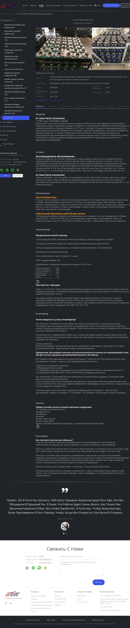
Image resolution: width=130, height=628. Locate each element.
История (51, 106)
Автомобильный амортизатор (15, 38)
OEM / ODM (81, 596)
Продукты (33, 5)
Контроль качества (70, 5)
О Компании (8, 118)
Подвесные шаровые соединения (12, 74)
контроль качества (9, 126)
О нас (41, 5)
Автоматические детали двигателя (13, 112)
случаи (4, 139)
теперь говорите (111, 5)
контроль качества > (57, 100)
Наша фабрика (7, 122)
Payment (110, 106)
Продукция (8, 20)
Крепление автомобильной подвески (14, 26)
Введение (40, 106)
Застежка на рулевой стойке (14, 93)
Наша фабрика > (42, 100)
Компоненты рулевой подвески (12, 32)
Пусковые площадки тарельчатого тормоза (14, 105)
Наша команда (82, 106)
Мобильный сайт (98, 620)
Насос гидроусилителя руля (14, 99)
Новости (98, 5)
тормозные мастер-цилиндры (15, 45)
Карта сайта (50, 620)
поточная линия (83, 602)
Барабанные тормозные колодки (13, 51)
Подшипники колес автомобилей (11, 57)
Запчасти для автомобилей (14, 64)
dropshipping (97, 106)
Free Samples (123, 106)
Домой (25, 5)
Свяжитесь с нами (86, 5)
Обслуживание (65, 106)
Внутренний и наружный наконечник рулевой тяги (15, 86)
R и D (79, 599)
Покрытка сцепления (13, 69)
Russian (125, 5)
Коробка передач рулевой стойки (14, 80)
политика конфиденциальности (73, 620)
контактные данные (9, 131)
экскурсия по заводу (53, 5)
